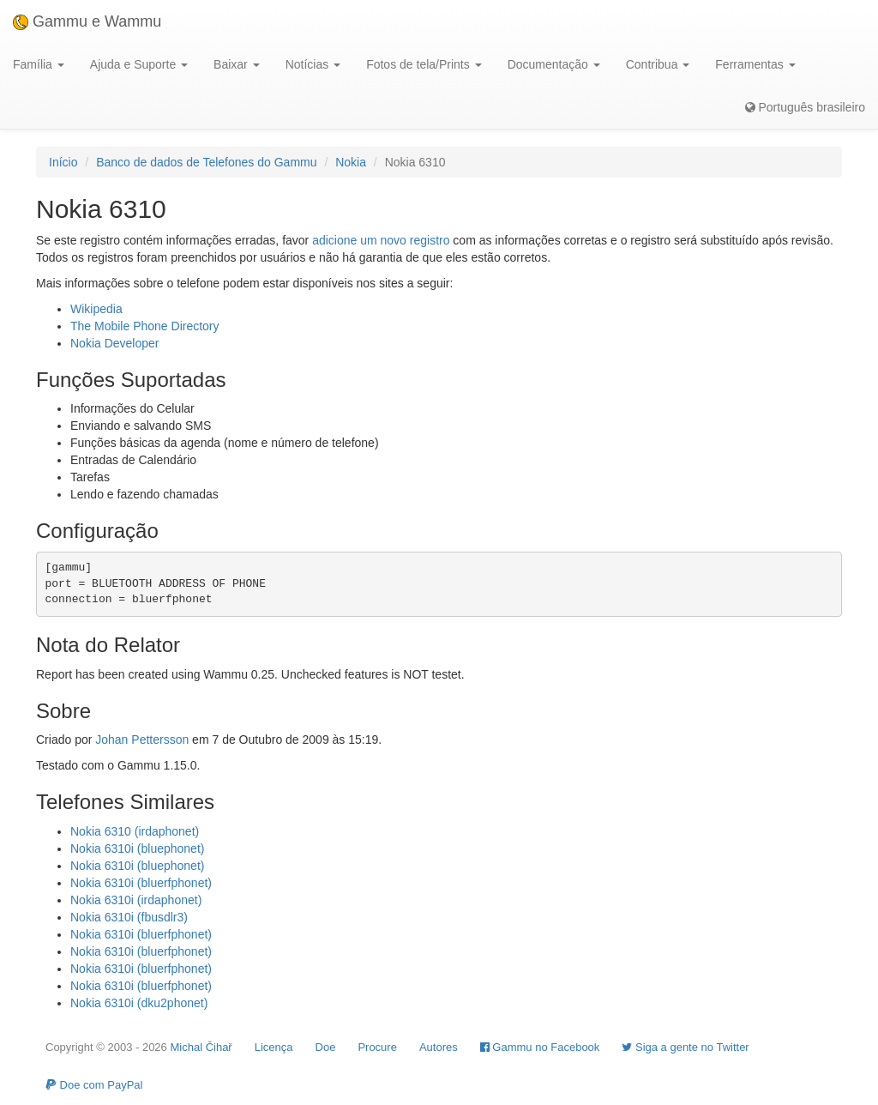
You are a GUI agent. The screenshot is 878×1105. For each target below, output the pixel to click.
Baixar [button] (236, 64)
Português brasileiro (805, 107)
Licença (274, 1047)
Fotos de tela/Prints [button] (424, 64)
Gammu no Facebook (540, 1047)
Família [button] (38, 64)
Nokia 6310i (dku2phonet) (138, 1003)
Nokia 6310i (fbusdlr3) (129, 917)
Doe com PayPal (93, 1084)
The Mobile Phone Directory (145, 326)
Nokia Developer (114, 343)
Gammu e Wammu (87, 21)
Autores (438, 1047)
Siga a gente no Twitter (685, 1047)
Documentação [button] (554, 64)
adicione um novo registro (380, 240)
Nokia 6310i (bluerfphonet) (141, 883)
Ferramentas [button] (755, 64)
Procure (377, 1047)
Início (63, 162)
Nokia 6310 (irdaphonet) (134, 831)
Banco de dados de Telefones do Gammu (206, 162)
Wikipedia (96, 309)
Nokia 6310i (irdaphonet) (135, 900)
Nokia (350, 162)
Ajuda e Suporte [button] (139, 64)
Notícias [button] (313, 64)
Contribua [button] (658, 64)
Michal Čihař (201, 1047)
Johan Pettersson (142, 739)
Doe (326, 1047)
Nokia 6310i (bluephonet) (137, 848)
